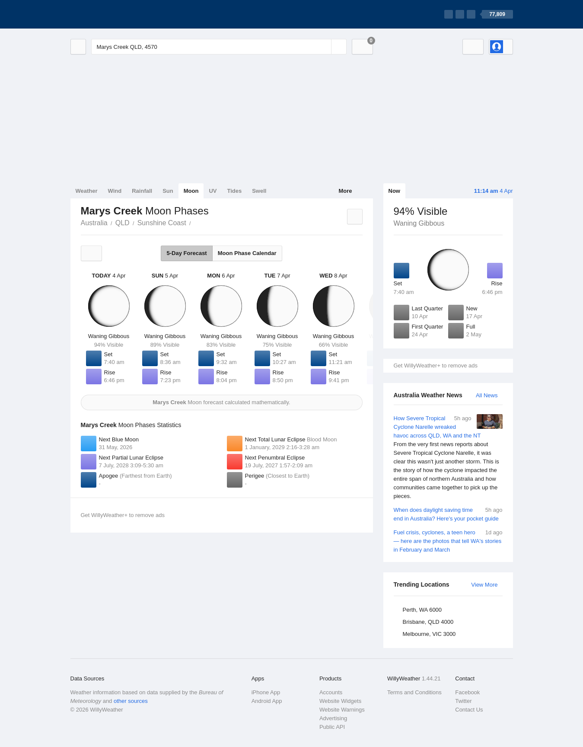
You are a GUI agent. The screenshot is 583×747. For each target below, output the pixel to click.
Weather (87, 191)
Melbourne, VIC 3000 (429, 634)
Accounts (330, 692)
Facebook (467, 692)
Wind (115, 191)
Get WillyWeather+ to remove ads (436, 365)
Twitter (463, 701)
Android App (267, 701)
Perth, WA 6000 (422, 610)
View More (484, 584)
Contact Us (469, 709)
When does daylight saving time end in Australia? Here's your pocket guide (448, 514)
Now (394, 191)
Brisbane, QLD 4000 (428, 622)
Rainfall (142, 191)
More (345, 191)
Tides (234, 191)
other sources (131, 701)
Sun (167, 191)
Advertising (333, 718)
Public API (332, 727)
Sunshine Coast (161, 223)
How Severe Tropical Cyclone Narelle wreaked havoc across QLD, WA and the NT (448, 457)
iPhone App (266, 692)
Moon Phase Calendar (247, 253)
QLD (122, 223)
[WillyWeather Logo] (111, 14)
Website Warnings (342, 709)
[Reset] (323, 46)
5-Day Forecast (186, 253)
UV (213, 191)
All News (487, 395)
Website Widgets (340, 701)
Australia (94, 223)
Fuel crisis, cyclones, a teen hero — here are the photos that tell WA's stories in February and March (448, 540)
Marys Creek (195, 222)
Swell (259, 191)
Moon (191, 191)
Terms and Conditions (414, 692)
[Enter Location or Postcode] (219, 46)
